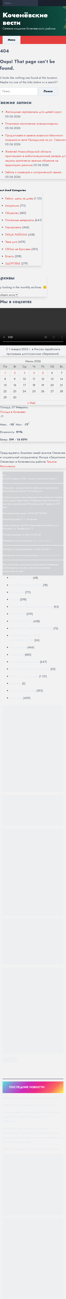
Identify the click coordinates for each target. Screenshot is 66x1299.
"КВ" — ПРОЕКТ (21, 578)
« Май (31, 403)
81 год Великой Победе (26, 585)
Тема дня (11, 242)
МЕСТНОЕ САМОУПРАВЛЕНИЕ (31, 628)
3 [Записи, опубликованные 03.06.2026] (24, 373)
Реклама (15, 683)
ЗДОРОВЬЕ (12, 263)
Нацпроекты (13, 227)
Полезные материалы (19, 220)
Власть (9, 256)
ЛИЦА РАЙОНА (16, 234)
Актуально (12, 205)
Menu (11, 40)
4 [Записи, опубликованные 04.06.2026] (34, 373)
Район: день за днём (19, 198)
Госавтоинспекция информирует (31, 606)
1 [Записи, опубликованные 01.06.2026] (5, 373)
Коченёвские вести (25, 18)
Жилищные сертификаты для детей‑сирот (33, 112)
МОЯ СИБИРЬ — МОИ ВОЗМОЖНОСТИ (25, 637)
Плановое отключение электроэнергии (31, 123)
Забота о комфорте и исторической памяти (33, 172)
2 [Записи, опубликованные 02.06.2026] (15, 373)
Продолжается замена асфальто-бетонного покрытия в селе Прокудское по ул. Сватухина (32, 1116)
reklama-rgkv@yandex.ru (51, 555)
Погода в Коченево (13, 412)
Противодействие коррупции (30, 669)
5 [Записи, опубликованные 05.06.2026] (43, 373)
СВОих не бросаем (17, 249)
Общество (12, 213)
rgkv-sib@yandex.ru (42, 540)
